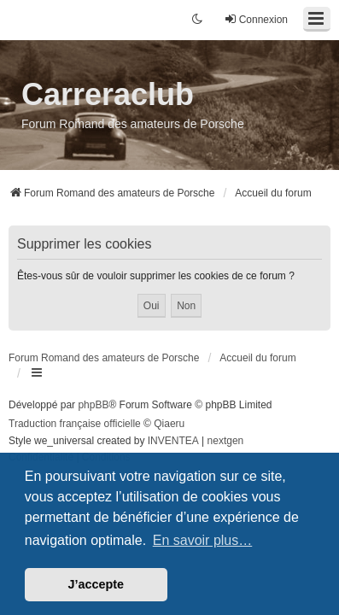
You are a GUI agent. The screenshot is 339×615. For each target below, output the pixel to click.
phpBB (93, 405)
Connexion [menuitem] (256, 19)
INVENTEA (173, 441)
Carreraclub (107, 94)
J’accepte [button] (96, 584)
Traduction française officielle (75, 424)
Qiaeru (169, 424)
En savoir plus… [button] (203, 540)
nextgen (225, 441)
